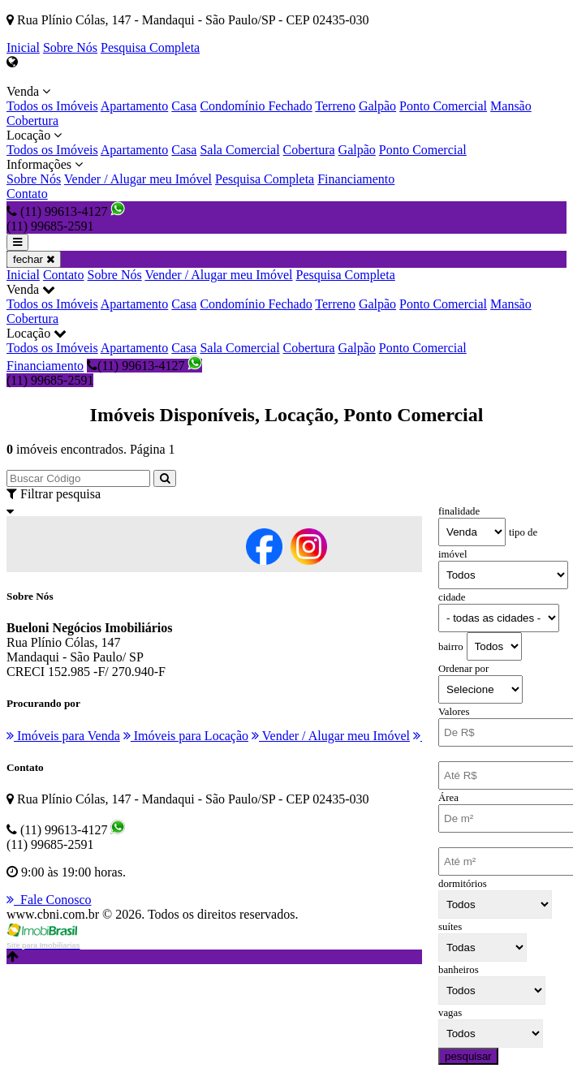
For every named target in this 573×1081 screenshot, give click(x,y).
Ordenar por (463, 668)
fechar (33, 259)
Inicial (23, 47)
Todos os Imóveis (52, 106)
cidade (451, 597)
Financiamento (355, 179)
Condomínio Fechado (256, 106)
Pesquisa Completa (150, 47)
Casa (183, 106)
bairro (450, 646)
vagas (450, 1013)
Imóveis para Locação (185, 736)
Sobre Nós (70, 47)
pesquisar (468, 1056)
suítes (450, 926)
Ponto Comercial (443, 106)
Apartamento (135, 106)
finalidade (459, 511)
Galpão (377, 106)
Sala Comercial (239, 150)
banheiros (458, 969)
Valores (453, 711)
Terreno (335, 106)
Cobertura (32, 120)
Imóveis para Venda (63, 736)
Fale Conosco (49, 900)
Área (448, 797)
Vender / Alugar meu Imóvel (138, 179)
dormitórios (462, 883)
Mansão (511, 106)
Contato (27, 193)
